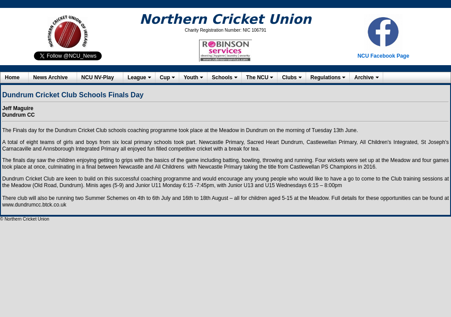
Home (12, 77)
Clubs (289, 77)
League (137, 77)
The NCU (257, 77)
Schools (222, 77)
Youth (191, 77)
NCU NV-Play (97, 77)
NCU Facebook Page (383, 56)
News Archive (50, 77)
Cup (165, 77)
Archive (363, 77)
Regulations (326, 77)
